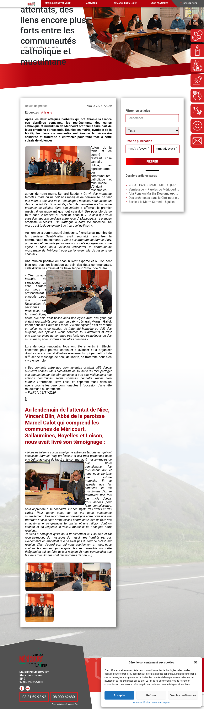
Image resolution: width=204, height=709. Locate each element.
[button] (196, 662)
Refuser (151, 695)
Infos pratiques (159, 3)
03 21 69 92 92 (34, 697)
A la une (46, 112)
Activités (91, 3)
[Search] (192, 3)
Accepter (119, 695)
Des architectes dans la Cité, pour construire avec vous (166, 198)
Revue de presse (36, 106)
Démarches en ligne (125, 3)
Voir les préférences (183, 695)
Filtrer (152, 161)
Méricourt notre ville (58, 3)
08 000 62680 (64, 697)
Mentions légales (141, 702)
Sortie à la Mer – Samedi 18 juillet (152, 202)
